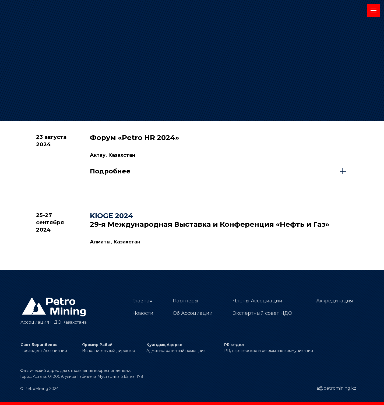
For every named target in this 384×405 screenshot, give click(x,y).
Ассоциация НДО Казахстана (53, 322)
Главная (142, 301)
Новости (142, 313)
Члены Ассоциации (257, 301)
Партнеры (185, 301)
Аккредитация (334, 301)
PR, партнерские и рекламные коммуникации (268, 350)
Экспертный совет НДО (262, 313)
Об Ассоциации (193, 313)
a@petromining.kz (336, 388)
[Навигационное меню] (373, 10)
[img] (55, 307)
